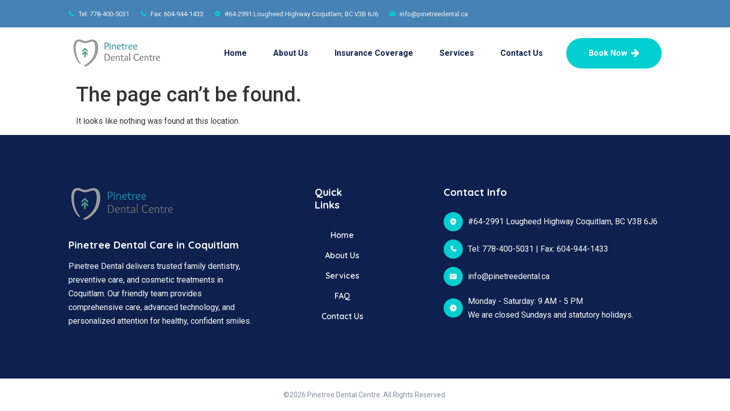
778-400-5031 (508, 249)
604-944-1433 (582, 249)
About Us (290, 53)
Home (235, 53)
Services (457, 53)
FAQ (342, 296)
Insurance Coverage (374, 53)
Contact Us (521, 53)
